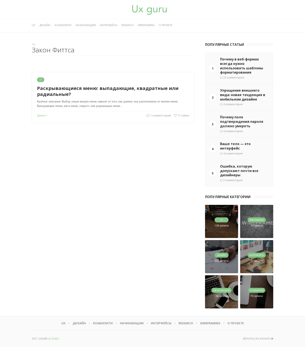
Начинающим (86, 25)
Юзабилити (63, 25)
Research (128, 25)
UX (33, 25)
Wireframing (146, 25)
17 (181, 115)
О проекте (165, 25)
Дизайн (44, 25)
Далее (42, 115)
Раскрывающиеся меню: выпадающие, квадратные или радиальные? (108, 91)
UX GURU (53, 338)
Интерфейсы (108, 25)
